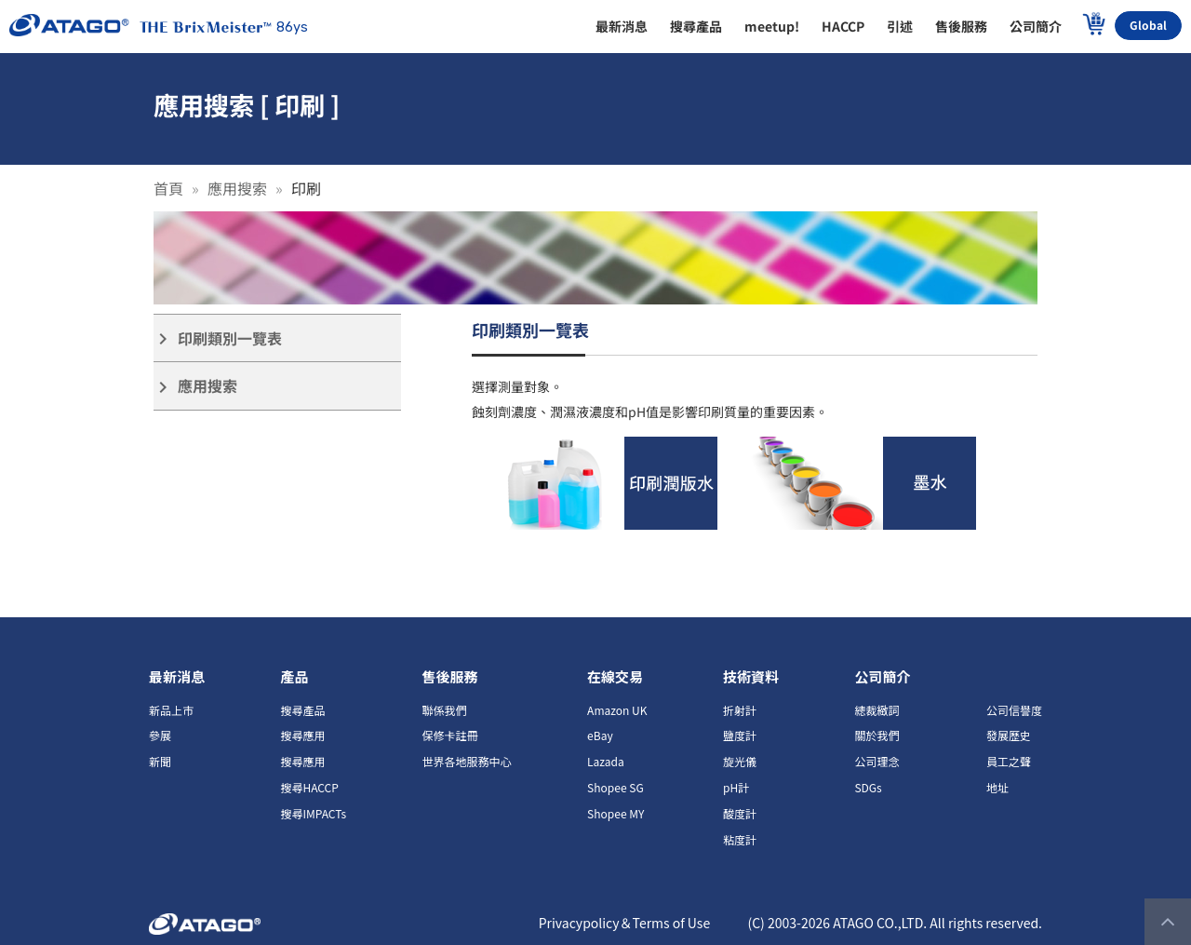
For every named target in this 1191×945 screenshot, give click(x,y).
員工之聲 (1008, 761)
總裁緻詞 (876, 710)
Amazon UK (617, 710)
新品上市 (171, 710)
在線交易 (615, 676)
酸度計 (739, 813)
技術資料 (751, 676)
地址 (997, 787)
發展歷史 (1008, 735)
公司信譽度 (1014, 710)
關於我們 (876, 735)
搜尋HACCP (309, 787)
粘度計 (739, 839)
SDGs (867, 787)
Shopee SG (615, 787)
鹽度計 (739, 735)
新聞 (160, 761)
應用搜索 (237, 188)
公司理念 (876, 761)
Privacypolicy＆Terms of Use (625, 922)
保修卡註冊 (450, 735)
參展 (160, 735)
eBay (600, 735)
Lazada (605, 761)
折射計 (739, 710)
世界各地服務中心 (467, 761)
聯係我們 (444, 710)
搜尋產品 (302, 710)
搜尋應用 (302, 735)
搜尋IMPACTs (313, 813)
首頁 (168, 188)
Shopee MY (615, 813)
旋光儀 (739, 761)
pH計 (736, 787)
